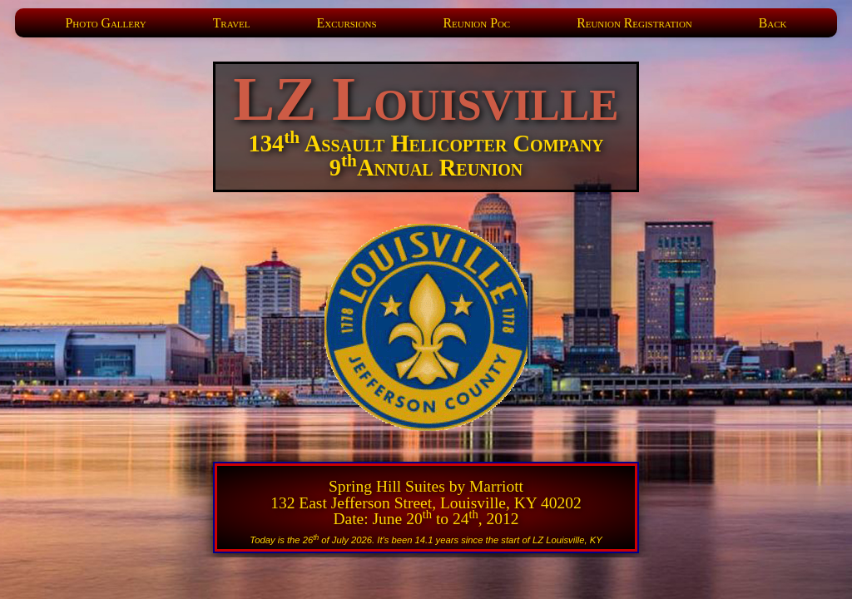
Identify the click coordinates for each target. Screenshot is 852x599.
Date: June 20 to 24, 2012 (425, 518)
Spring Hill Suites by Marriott (426, 486)
